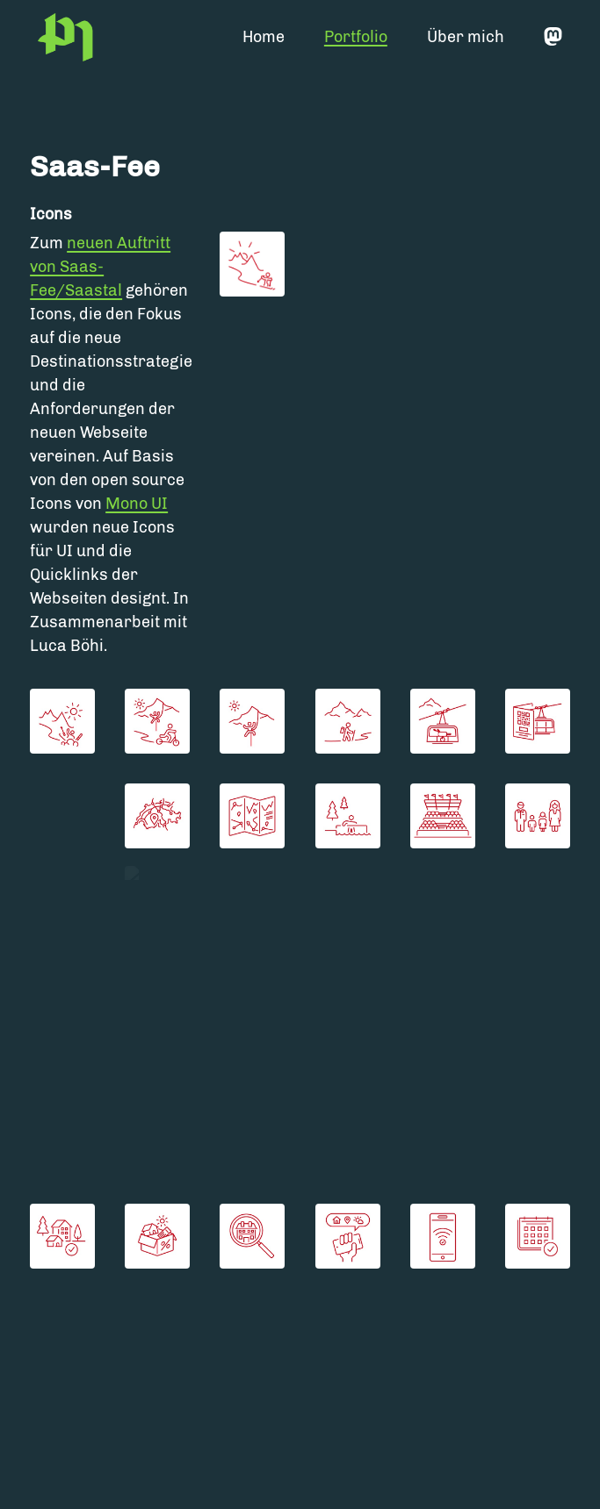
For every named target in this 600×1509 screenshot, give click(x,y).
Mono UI (136, 503)
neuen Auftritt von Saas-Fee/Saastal (100, 266)
